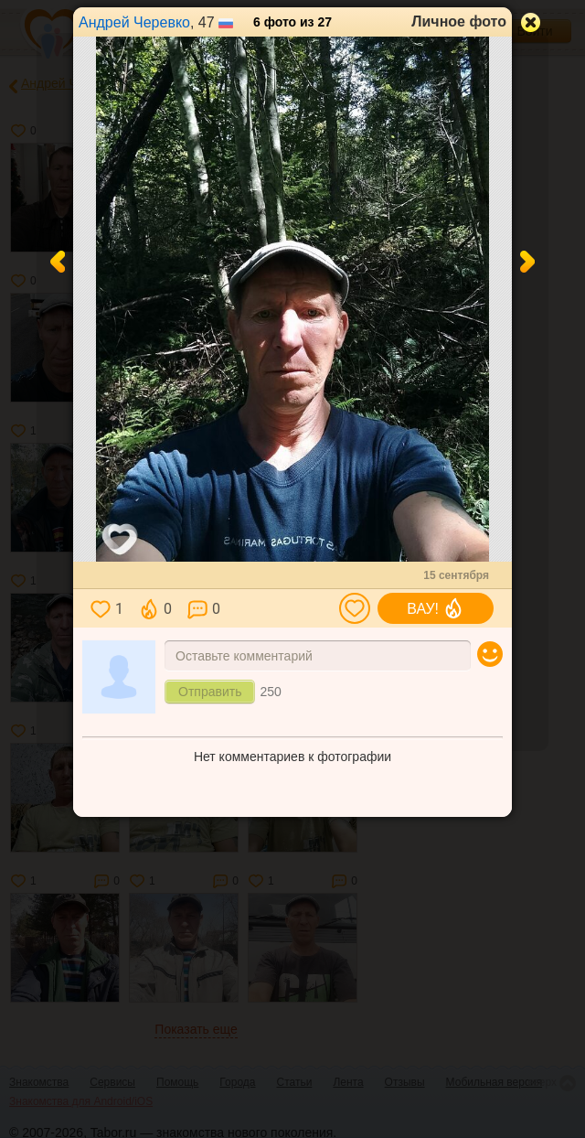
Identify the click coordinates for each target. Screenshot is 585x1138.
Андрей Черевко (134, 22)
